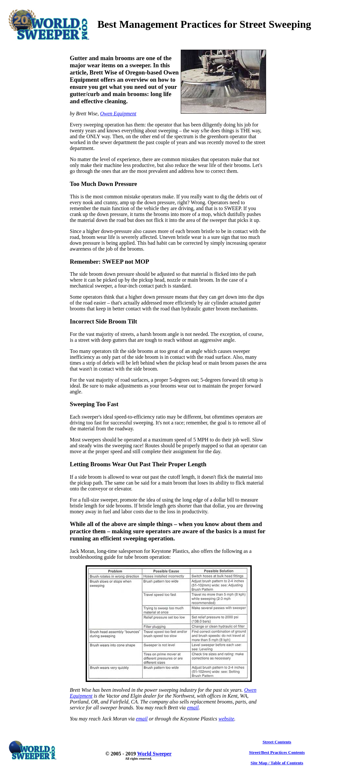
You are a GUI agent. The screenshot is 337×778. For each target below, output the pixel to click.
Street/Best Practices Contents (277, 752)
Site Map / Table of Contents (277, 762)
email (193, 707)
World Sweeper (154, 753)
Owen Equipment (118, 113)
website (226, 718)
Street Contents (276, 741)
